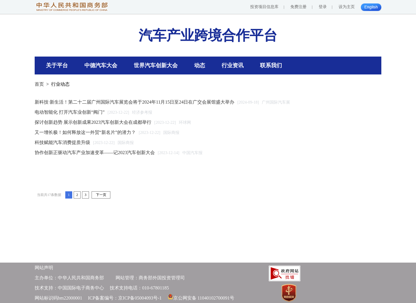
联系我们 (271, 65)
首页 (39, 84)
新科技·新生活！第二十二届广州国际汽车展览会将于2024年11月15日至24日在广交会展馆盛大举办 (134, 102)
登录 (323, 7)
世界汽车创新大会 (156, 65)
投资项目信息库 (264, 7)
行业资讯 (233, 65)
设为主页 (347, 7)
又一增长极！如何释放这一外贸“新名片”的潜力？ (85, 132)
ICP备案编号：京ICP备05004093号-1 (124, 297)
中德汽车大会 (100, 65)
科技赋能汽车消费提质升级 (62, 142)
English (372, 9)
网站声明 (44, 267)
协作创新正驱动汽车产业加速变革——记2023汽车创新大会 (95, 152)
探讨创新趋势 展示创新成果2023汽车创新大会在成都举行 (93, 122)
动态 (199, 65)
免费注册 (298, 7)
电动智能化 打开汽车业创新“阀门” (70, 112)
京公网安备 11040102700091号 (203, 297)
